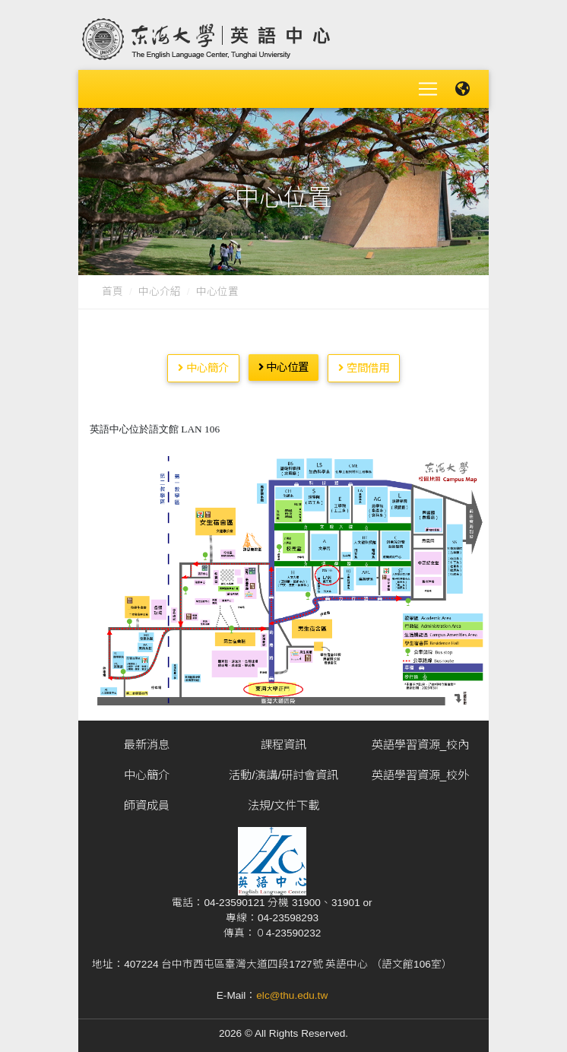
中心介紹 (159, 287)
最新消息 (146, 740)
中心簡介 (203, 362)
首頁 (112, 287)
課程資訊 (283, 740)
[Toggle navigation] (427, 86)
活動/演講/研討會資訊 (283, 770)
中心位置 (217, 287)
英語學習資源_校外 (420, 770)
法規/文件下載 (283, 800)
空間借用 (363, 362)
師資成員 (146, 800)
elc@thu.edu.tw (292, 991)
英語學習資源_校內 (420, 740)
